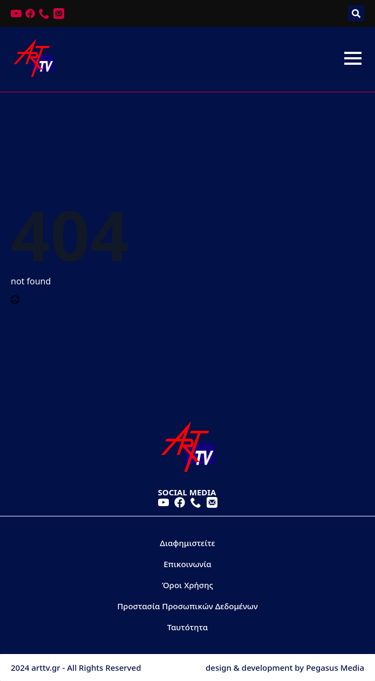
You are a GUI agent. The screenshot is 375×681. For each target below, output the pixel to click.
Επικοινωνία (187, 564)
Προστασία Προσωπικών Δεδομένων (187, 606)
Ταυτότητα (187, 627)
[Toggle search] (356, 13)
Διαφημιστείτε (187, 542)
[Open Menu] (353, 58)
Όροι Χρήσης (187, 585)
